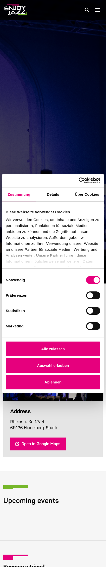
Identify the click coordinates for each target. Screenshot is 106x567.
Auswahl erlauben (53, 365)
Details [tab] (53, 194)
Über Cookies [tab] (87, 194)
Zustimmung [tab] (19, 194)
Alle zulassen (53, 349)
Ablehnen (53, 382)
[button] (87, 10)
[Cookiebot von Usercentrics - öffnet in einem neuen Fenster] (78, 180)
